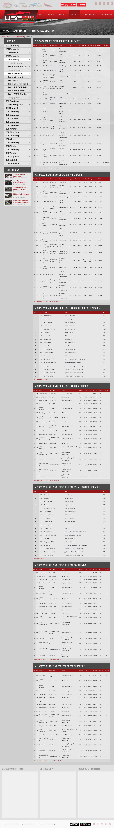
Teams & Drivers (90, 14)
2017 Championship (18, 118)
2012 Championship (18, 149)
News (41, 14)
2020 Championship (18, 108)
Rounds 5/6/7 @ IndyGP (19, 77)
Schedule (62, 14)
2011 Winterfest (18, 160)
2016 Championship (18, 122)
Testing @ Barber (19, 70)
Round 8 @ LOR (19, 80)
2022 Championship (19, 37)
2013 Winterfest (18, 146)
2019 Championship (18, 111)
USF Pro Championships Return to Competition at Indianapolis (20, 201)
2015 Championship (18, 125)
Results (74, 14)
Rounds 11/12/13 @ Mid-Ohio (19, 87)
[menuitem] (41, 14)
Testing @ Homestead (19, 63)
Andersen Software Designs (48, 824)
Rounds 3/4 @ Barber (19, 73)
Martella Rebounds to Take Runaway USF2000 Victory (19, 188)
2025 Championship (18, 49)
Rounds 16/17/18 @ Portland (19, 94)
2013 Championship (18, 142)
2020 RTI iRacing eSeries (18, 104)
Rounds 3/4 (30, 37)
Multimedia (106, 14)
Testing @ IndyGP (19, 97)
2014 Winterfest (18, 139)
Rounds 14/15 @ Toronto (19, 90)
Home (3, 37)
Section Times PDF (55, 168)
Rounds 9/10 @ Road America (19, 84)
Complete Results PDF (40, 168)
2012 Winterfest (18, 153)
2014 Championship (18, 135)
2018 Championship (18, 115)
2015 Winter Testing (18, 132)
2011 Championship (18, 156)
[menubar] (75, 14)
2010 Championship (18, 163)
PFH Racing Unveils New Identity (21, 194)
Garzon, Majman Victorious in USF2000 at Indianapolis (20, 182)
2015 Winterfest (18, 129)
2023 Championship (18, 56)
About (51, 14)
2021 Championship (18, 101)
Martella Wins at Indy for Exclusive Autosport (19, 175)
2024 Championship (18, 52)
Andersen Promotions (12, 824)
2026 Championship (18, 45)
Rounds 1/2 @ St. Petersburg (19, 66)
